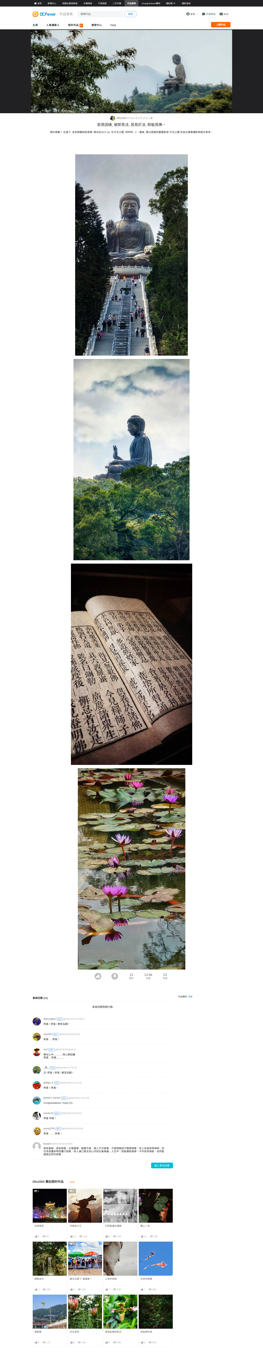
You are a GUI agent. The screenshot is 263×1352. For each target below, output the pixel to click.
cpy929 (47, 1034)
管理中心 (96, 25)
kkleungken (49, 1018)
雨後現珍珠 (146, 1300)
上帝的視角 (111, 1279)
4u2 (45, 1049)
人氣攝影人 (53, 25)
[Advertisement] (131, 145)
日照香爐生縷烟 (113, 1226)
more (72, 1182)
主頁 (35, 25)
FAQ (113, 25)
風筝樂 (37, 1332)
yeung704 (49, 1128)
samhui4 (48, 1113)
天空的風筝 (146, 1279)
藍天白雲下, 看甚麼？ (81, 1279)
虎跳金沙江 (76, 1226)
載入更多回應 (162, 1165)
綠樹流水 (39, 1279)
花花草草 (74, 1332)
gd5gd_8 (48, 1082)
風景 (190, 996)
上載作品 (220, 24)
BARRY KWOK (51, 1097)
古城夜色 (39, 1226)
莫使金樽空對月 (113, 1300)
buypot (47, 1143)
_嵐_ (46, 1067)
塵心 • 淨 (145, 1226)
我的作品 (75, 25)
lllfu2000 (118, 118)
